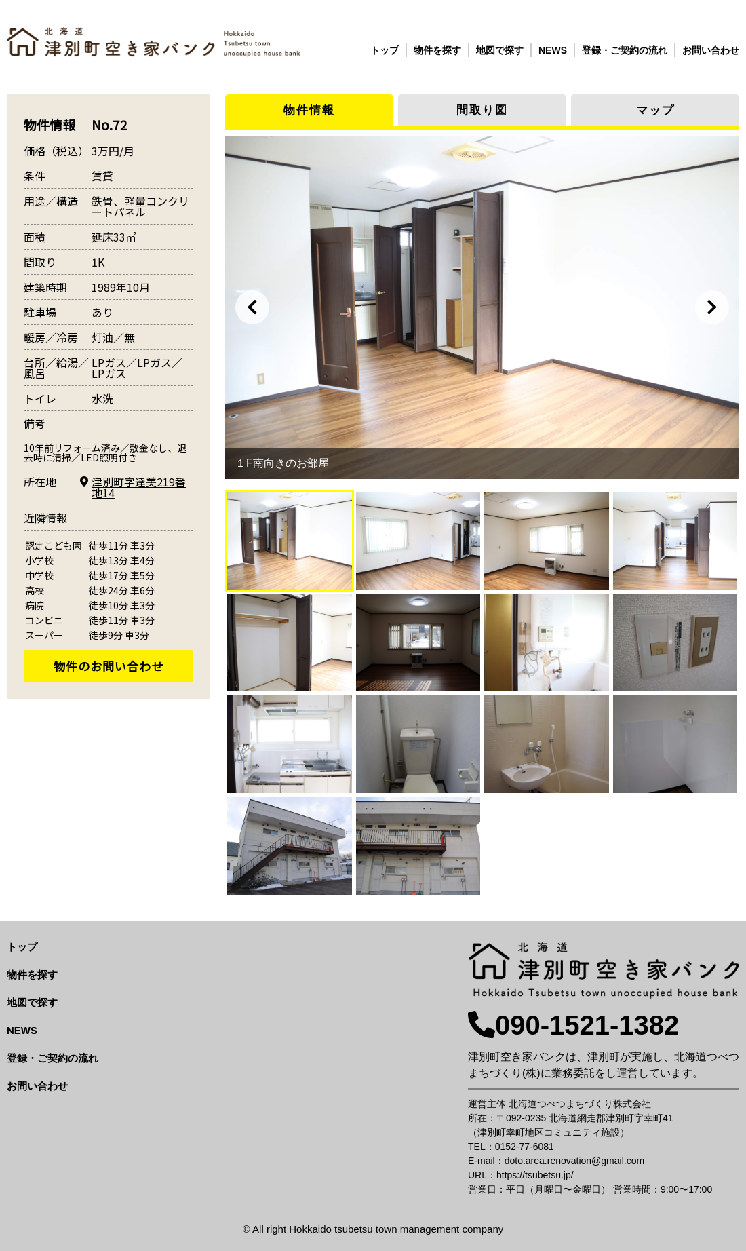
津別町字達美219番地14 (139, 487)
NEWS (552, 50)
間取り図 (482, 110)
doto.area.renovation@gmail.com (574, 1160)
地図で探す (500, 50)
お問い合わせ (710, 50)
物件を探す (437, 50)
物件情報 (309, 110)
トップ (384, 50)
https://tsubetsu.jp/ (535, 1175)
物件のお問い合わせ (108, 665)
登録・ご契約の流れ (624, 50)
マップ (655, 110)
